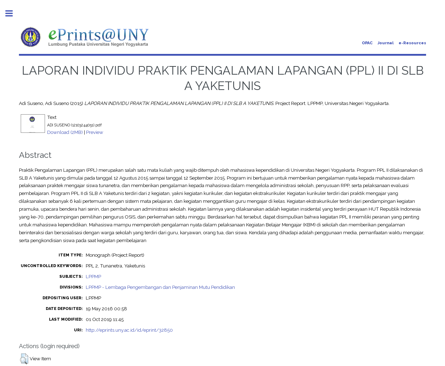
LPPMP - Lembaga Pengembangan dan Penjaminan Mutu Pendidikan (160, 287)
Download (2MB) (65, 132)
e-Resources (412, 43)
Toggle (13, 13)
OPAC (367, 43)
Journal (386, 43)
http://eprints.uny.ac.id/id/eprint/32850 (129, 330)
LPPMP (93, 276)
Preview (94, 132)
